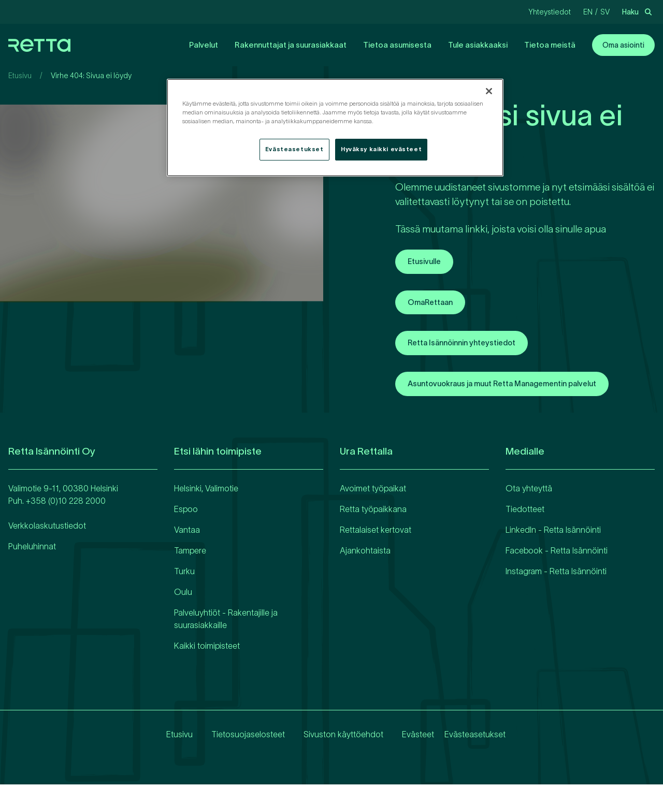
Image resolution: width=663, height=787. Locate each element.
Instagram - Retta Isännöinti (556, 573)
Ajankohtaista (365, 553)
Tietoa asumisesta (397, 44)
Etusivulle (426, 262)
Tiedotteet (525, 511)
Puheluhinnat (32, 548)
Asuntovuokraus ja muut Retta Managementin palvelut (514, 386)
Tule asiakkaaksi (478, 44)
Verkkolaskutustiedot (47, 528)
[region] (335, 128)
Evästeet (410, 736)
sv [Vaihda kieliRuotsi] (605, 12)
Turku (184, 573)
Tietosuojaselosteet (240, 736)
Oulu (183, 594)
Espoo (186, 511)
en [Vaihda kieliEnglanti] (588, 12)
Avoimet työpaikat (373, 490)
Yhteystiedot (549, 12)
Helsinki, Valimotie (206, 490)
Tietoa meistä (549, 44)
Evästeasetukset (475, 736)
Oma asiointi (623, 45)
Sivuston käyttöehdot (335, 736)
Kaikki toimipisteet (207, 648)
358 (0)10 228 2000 (68, 503)
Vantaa (187, 532)
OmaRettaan (433, 303)
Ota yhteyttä (529, 490)
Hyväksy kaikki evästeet (381, 149)
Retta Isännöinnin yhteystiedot (468, 344)
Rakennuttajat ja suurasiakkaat (291, 44)
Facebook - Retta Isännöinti (557, 553)
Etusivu (20, 75)
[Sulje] (489, 91)
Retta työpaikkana (373, 511)
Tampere (190, 553)
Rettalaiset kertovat (375, 532)
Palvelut (203, 44)
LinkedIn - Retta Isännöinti (553, 532)
